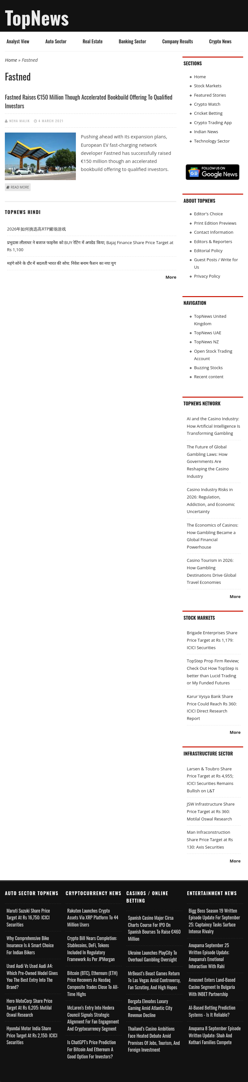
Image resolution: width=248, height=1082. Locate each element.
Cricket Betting (208, 113)
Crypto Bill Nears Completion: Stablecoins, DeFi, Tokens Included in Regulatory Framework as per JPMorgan (92, 948)
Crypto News (220, 41)
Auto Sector (56, 41)
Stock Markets (208, 86)
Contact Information (213, 232)
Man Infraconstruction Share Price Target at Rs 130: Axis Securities (210, 839)
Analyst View (17, 41)
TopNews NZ (206, 342)
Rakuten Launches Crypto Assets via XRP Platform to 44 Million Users (92, 917)
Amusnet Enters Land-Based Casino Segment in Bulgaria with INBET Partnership (212, 986)
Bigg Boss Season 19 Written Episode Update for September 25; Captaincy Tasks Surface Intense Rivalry (214, 921)
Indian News (206, 131)
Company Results (177, 41)
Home (11, 60)
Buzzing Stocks (208, 367)
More (170, 277)
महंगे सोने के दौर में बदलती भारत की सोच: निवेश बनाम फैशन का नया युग (61, 263)
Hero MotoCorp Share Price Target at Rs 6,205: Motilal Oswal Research (29, 1007)
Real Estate (93, 41)
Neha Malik (19, 120)
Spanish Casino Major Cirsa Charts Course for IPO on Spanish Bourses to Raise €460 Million (154, 928)
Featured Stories (210, 95)
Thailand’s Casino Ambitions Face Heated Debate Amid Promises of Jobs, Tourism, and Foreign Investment (154, 1039)
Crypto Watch (207, 104)
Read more (20, 187)
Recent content (208, 377)
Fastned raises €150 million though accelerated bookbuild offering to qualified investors (88, 101)
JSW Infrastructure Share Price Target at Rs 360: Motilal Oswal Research (211, 811)
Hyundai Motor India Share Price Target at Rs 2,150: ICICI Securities (31, 1035)
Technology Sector (212, 141)
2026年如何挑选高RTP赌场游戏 (36, 229)
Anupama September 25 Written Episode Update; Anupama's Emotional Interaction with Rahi (209, 956)
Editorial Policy (208, 250)
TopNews (37, 17)
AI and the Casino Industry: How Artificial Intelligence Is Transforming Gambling (213, 426)
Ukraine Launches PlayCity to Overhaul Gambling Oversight (152, 956)
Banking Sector (132, 41)
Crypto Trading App (213, 122)
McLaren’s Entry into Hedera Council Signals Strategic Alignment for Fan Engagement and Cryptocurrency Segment (93, 1018)
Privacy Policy (207, 276)
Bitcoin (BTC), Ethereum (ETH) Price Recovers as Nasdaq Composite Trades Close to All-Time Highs (93, 983)
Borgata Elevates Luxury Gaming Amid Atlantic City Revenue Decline (150, 1008)
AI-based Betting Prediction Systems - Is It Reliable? (212, 1011)
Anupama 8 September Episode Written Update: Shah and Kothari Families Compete (215, 1035)
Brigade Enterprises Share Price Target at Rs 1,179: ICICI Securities (212, 640)
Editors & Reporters (213, 241)
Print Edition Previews (215, 223)
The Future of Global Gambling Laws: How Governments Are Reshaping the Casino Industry (208, 461)
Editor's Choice (208, 214)
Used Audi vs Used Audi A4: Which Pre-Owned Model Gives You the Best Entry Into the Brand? (31, 976)
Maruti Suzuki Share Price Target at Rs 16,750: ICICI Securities (28, 917)
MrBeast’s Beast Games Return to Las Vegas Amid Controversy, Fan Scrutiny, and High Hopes (154, 980)
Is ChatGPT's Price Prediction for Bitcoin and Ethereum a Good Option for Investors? (91, 1049)
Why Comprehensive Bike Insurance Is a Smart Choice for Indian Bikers (30, 945)
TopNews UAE (207, 333)
